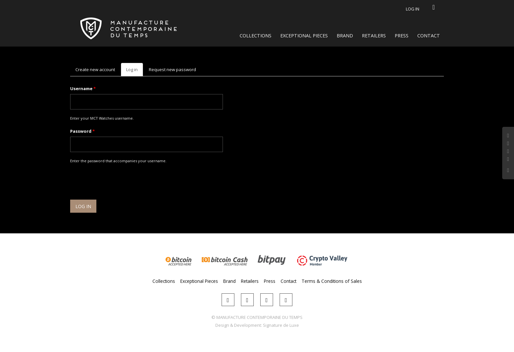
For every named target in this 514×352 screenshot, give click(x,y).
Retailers (374, 35)
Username (83, 88)
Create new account (95, 69)
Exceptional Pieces (304, 35)
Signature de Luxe (281, 325)
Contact (428, 35)
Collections (255, 35)
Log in (412, 9)
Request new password (172, 69)
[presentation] (120, 182)
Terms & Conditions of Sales (332, 281)
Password (82, 131)
